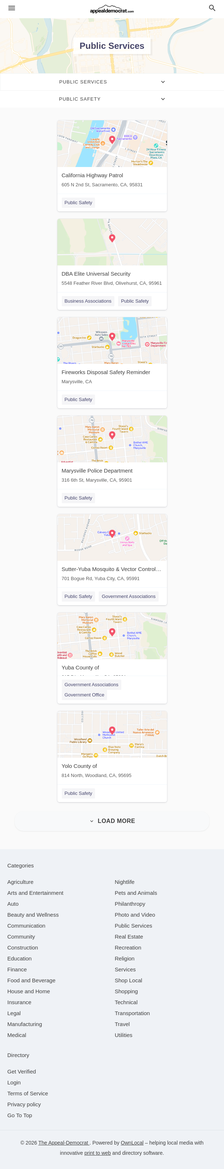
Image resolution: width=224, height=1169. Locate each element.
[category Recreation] (128, 947)
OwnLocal (132, 1143)
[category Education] (19, 958)
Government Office (85, 695)
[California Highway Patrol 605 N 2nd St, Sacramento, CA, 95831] (112, 155)
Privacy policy (24, 1104)
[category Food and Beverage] (31, 980)
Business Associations (88, 301)
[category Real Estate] (129, 936)
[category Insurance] (19, 1002)
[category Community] (21, 936)
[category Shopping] (126, 991)
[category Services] (125, 969)
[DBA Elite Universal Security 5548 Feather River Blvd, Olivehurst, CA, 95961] (112, 254)
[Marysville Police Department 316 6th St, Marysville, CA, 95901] (112, 451)
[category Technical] (126, 1002)
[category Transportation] (132, 1013)
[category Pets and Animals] (136, 893)
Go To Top (19, 1115)
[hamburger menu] (11, 8)
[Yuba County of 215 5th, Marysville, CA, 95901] (112, 648)
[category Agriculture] (20, 882)
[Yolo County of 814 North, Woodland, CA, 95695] (112, 746)
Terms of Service (27, 1093)
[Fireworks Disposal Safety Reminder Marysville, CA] (112, 352)
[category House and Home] (28, 991)
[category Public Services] (133, 926)
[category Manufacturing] (24, 1024)
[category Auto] (13, 904)
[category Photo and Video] (135, 915)
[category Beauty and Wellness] (33, 915)
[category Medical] (16, 1035)
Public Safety (78, 202)
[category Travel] (122, 1024)
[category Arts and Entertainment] (35, 893)
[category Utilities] (123, 1035)
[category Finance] (17, 969)
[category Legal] (14, 1013)
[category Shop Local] (128, 980)
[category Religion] (124, 958)
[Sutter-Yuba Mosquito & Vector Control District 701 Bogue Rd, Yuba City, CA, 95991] (112, 549)
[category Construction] (22, 947)
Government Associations (128, 596)
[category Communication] (26, 926)
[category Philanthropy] (130, 904)
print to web (97, 1153)
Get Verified (21, 1071)
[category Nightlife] (124, 882)
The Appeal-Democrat (64, 1143)
